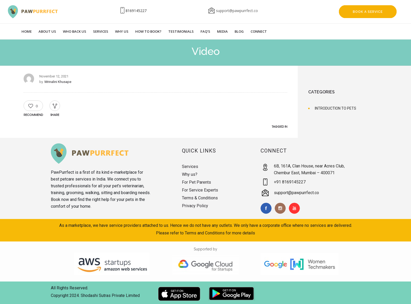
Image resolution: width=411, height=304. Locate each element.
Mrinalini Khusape (58, 82)
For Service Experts (200, 190)
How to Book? (148, 31)
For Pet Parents (196, 182)
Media (222, 31)
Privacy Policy (195, 205)
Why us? (189, 174)
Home (26, 31)
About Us (47, 31)
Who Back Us (74, 31)
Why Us (121, 31)
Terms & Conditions (200, 197)
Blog (239, 31)
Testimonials (181, 31)
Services (100, 31)
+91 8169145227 (290, 181)
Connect (259, 31)
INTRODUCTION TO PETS (335, 108)
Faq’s (205, 31)
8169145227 (136, 10)
